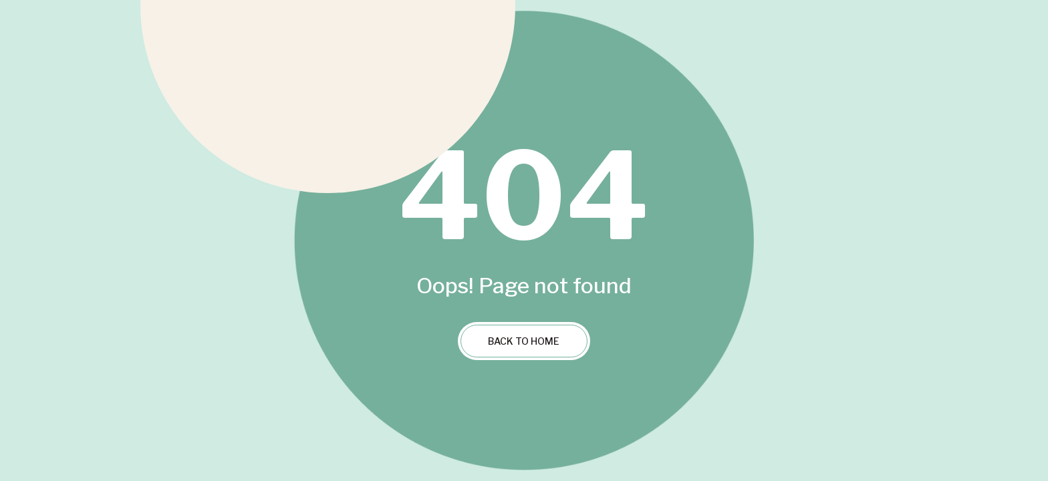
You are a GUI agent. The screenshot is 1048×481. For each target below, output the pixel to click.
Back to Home (523, 341)
